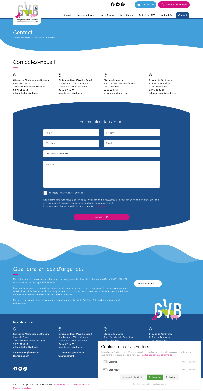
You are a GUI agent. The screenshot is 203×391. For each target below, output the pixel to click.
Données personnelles (142, 384)
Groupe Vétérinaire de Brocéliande (28, 37)
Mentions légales (61, 384)
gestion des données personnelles (157, 355)
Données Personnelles (80, 384)
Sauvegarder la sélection (133, 377)
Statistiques (114, 370)
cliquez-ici (101, 206)
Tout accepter (155, 377)
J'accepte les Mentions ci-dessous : (66, 192)
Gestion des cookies (22, 388)
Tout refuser (171, 377)
